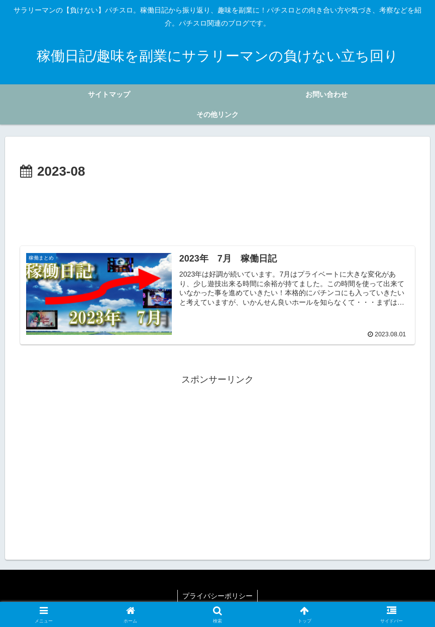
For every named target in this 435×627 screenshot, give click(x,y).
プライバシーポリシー (217, 596)
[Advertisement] (217, 210)
